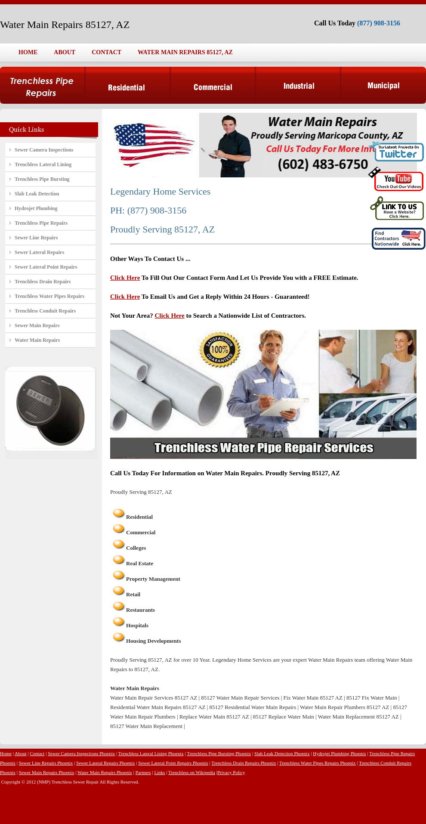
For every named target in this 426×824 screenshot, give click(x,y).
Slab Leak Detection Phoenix (282, 753)
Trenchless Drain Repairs (43, 282)
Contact (37, 753)
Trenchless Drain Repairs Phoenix (243, 762)
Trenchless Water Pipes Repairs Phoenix (317, 762)
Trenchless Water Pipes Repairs (49, 296)
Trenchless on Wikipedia (191, 772)
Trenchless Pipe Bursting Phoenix (219, 753)
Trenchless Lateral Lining (43, 164)
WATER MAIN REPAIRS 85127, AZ (185, 52)
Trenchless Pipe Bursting (42, 179)
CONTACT (106, 52)
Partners (143, 772)
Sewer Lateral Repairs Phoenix (105, 762)
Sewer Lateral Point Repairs (46, 267)
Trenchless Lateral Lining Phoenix (151, 753)
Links (159, 772)
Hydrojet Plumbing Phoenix (339, 753)
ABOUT (64, 52)
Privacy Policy (231, 772)
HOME (28, 52)
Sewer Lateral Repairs (39, 252)
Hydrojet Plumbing (36, 208)
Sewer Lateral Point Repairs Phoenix (173, 762)
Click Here (125, 277)
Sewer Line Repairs (36, 238)
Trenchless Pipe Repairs (41, 223)
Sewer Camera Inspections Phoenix (81, 753)
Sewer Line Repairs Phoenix (46, 762)
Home (6, 753)
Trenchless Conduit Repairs (45, 311)
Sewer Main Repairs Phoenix (46, 772)
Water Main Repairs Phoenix (104, 772)
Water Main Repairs (37, 340)
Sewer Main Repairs (37, 325)
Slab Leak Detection (37, 194)
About (21, 753)
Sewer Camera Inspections (44, 150)
